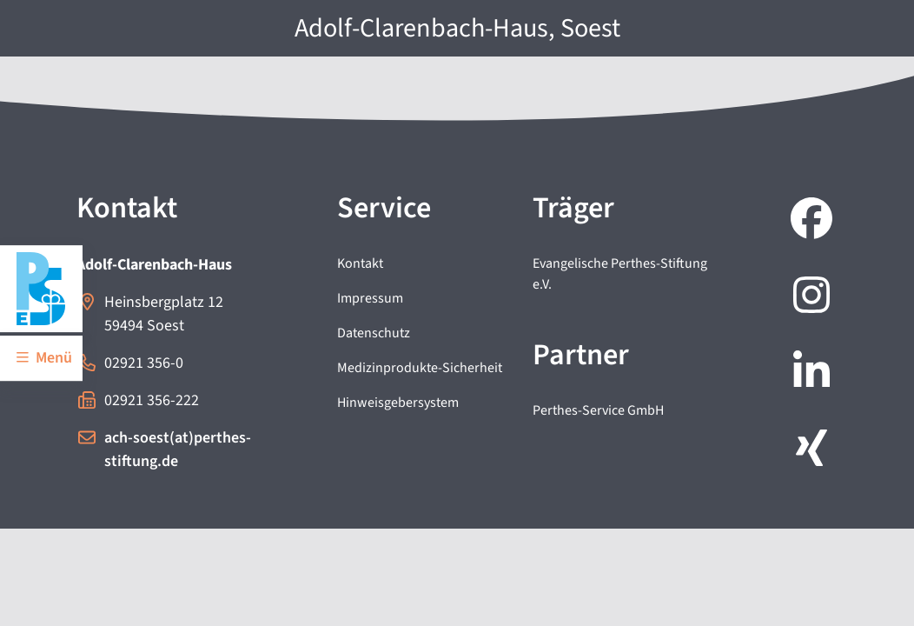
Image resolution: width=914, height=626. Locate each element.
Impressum (370, 298)
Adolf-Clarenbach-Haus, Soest (457, 28)
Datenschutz (373, 333)
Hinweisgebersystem (398, 402)
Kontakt (360, 263)
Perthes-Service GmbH (598, 410)
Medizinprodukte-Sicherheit (419, 367)
